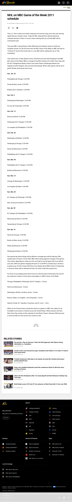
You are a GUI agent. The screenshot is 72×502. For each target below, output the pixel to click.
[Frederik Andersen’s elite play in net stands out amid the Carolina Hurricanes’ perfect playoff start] (8, 360)
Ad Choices (41, 486)
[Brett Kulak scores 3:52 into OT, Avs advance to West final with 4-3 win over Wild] (8, 386)
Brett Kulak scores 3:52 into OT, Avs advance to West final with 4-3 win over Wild (40, 384)
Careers (9, 486)
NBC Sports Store (28, 486)
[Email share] (17, 27)
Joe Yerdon (11, 23)
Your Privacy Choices (61, 486)
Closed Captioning (16, 486)
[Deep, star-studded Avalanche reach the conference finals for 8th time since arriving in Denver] (8, 369)
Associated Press (18, 346)
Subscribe (5, 417)
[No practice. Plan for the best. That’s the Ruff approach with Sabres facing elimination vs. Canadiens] (8, 344)
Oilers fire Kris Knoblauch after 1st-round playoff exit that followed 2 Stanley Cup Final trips (40, 376)
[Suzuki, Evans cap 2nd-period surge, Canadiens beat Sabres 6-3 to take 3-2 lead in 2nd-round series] (8, 352)
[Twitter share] (13, 27)
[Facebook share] (8, 27)
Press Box (36, 486)
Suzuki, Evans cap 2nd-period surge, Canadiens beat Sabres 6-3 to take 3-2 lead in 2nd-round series (41, 351)
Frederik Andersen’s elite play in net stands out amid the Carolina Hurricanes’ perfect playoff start (39, 360)
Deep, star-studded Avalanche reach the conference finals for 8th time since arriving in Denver (39, 368)
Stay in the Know (6, 410)
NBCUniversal (11, 490)
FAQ (22, 486)
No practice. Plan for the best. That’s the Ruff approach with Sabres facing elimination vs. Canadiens (38, 343)
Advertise (4, 486)
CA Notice (4, 488)
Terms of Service (12, 488)
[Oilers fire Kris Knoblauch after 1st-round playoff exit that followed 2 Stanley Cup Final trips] (8, 377)
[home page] (8, 3)
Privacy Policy (48, 486)
